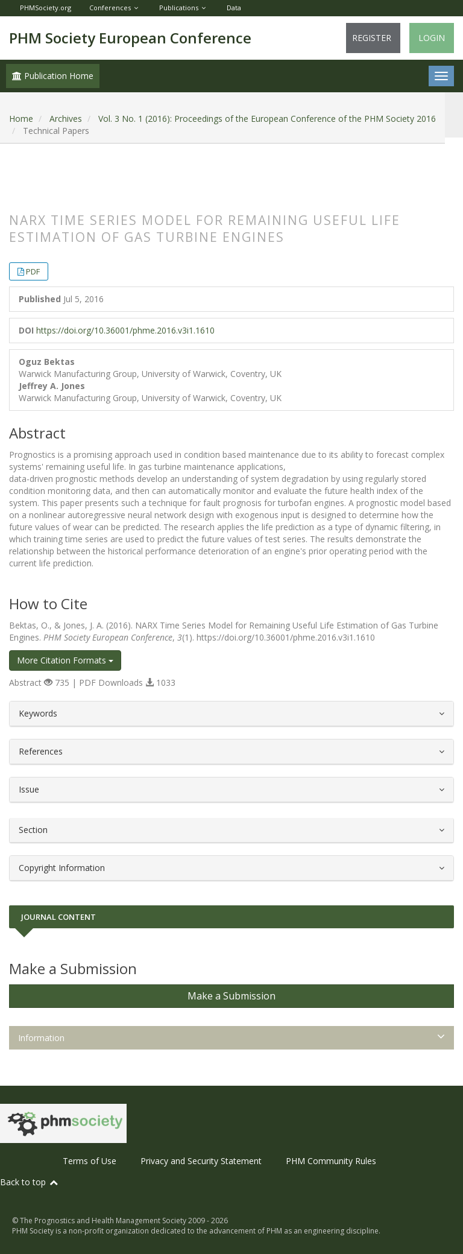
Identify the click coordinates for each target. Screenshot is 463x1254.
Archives (65, 118)
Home (21, 118)
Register (371, 37)
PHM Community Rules (331, 1161)
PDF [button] (33, 271)
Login (431, 37)
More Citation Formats (65, 660)
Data (234, 7)
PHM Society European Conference (130, 38)
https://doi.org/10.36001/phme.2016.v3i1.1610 (125, 330)
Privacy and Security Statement (201, 1161)
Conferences (110, 7)
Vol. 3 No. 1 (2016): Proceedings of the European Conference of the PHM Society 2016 (267, 118)
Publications (178, 7)
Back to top (29, 1182)
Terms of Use (89, 1161)
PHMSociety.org (45, 7)
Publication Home (52, 75)
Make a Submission (231, 995)
